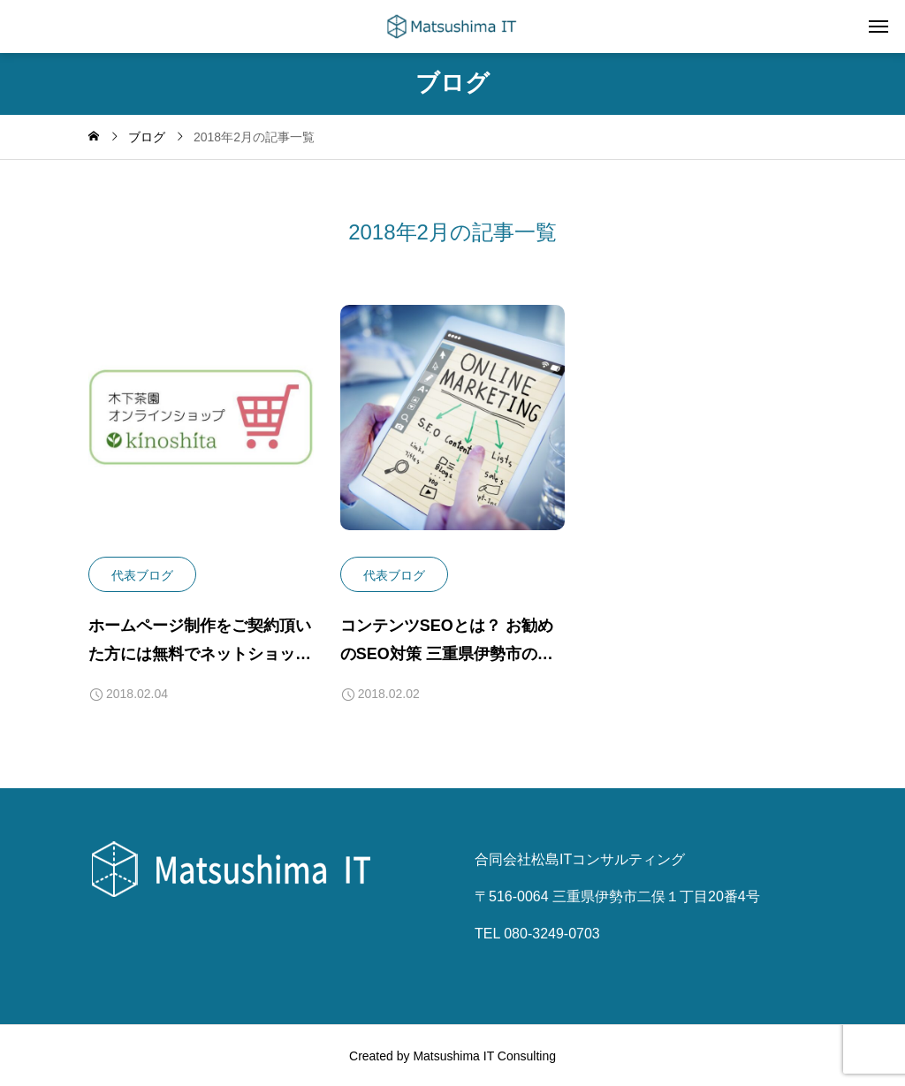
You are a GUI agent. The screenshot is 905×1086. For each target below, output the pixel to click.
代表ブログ (142, 575)
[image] (201, 431)
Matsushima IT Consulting (484, 1055)
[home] (93, 137)
